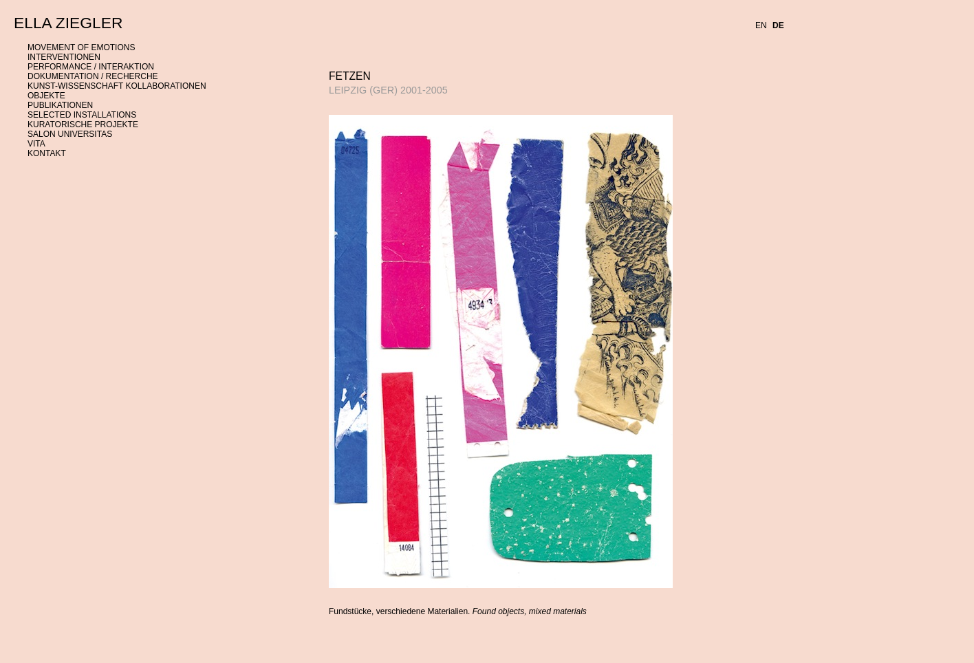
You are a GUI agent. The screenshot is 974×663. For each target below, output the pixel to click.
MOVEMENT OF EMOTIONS (81, 47)
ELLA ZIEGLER (68, 23)
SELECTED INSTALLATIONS (82, 115)
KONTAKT (47, 153)
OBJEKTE (46, 95)
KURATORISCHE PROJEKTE (83, 124)
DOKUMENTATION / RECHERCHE (93, 76)
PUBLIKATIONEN (60, 105)
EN (761, 25)
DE (778, 25)
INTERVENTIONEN (64, 57)
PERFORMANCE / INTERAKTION (91, 67)
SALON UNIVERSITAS (70, 134)
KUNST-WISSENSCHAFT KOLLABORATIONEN (117, 86)
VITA (36, 144)
